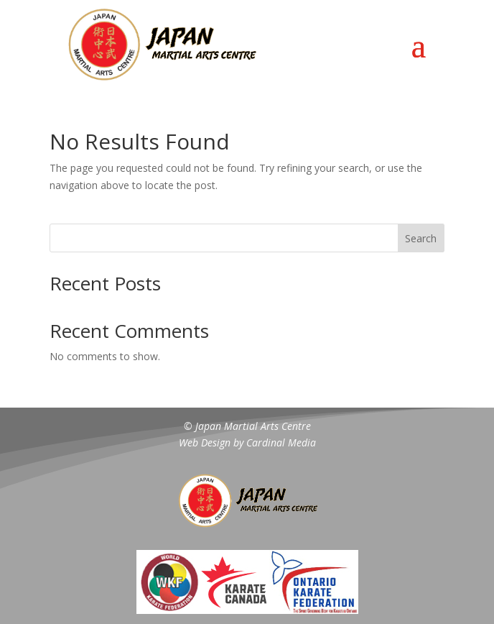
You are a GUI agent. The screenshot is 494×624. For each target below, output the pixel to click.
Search (421, 238)
